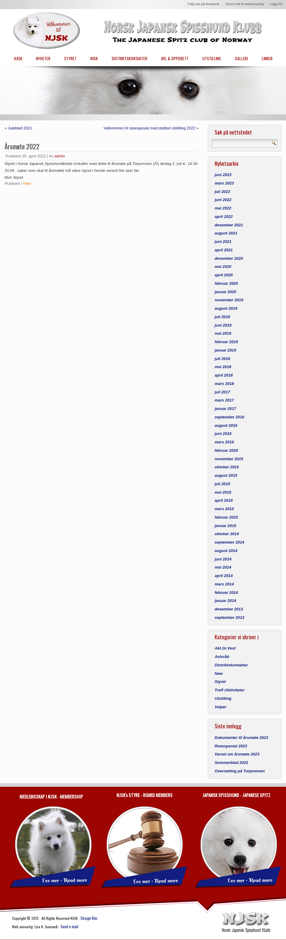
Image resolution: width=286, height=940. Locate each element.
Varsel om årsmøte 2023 (237, 754)
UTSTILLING (211, 58)
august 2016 (226, 425)
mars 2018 (224, 383)
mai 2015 (223, 492)
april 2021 (224, 250)
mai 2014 (223, 567)
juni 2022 (223, 199)
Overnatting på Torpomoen (240, 771)
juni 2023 (223, 174)
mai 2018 (223, 367)
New (27, 183)
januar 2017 (225, 408)
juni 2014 (223, 559)
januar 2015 (225, 525)
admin (59, 156)
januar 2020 (225, 292)
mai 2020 (223, 266)
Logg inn (276, 4)
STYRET (70, 58)
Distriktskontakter (231, 665)
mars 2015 (224, 509)
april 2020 (224, 275)
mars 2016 (224, 442)
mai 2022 (223, 208)
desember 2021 (229, 225)
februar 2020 (226, 283)
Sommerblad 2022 (231, 762)
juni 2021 (223, 241)
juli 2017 (222, 392)
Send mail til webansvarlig (244, 4)
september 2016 (229, 417)
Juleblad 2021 (20, 128)
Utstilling (223, 698)
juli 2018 (222, 358)
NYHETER (43, 58)
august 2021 (226, 233)
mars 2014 (224, 584)
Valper (220, 707)
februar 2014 (226, 592)
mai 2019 (223, 333)
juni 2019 (223, 325)
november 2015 (229, 459)
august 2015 (226, 475)
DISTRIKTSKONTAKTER (129, 58)
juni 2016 (223, 433)
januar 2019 (225, 350)
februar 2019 (226, 342)
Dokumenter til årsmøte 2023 (241, 737)
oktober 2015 (227, 467)
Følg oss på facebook (203, 4)
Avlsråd (222, 656)
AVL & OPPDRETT (174, 58)
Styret (220, 681)
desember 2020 (229, 258)
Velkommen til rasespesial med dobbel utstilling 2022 (149, 128)
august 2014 (226, 550)
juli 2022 (222, 191)
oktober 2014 (227, 534)
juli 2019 (222, 317)
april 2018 (224, 375)
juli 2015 (222, 484)
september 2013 (229, 617)
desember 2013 (229, 609)
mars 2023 (224, 183)
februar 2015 (226, 517)
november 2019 (229, 300)
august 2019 (226, 308)
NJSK (94, 58)
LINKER (267, 58)
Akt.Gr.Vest (225, 648)
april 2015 (224, 500)
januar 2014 (225, 600)
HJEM (18, 58)
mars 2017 (224, 400)
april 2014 (224, 575)
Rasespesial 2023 (231, 746)
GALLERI (241, 58)
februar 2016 (226, 450)
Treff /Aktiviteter (229, 690)
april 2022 (224, 216)
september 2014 (229, 542)
